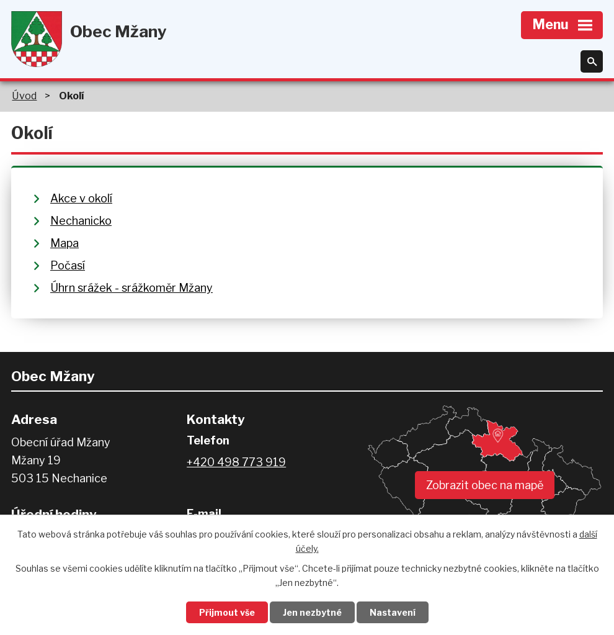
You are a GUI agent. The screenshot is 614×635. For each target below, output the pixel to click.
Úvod (24, 95)
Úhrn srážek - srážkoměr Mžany (131, 287)
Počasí (67, 265)
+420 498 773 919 (236, 462)
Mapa (64, 243)
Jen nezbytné (312, 612)
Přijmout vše (227, 612)
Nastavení (393, 612)
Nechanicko (81, 220)
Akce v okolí (81, 198)
